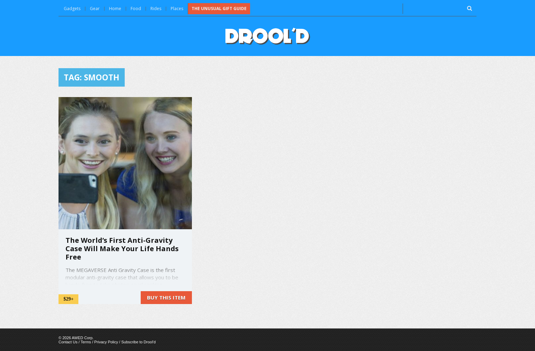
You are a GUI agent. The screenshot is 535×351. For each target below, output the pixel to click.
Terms (85, 342)
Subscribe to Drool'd (138, 342)
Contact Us (68, 342)
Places (177, 8)
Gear (95, 8)
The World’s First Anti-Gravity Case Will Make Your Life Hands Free (122, 249)
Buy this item (166, 297)
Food (136, 8)
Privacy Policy (106, 342)
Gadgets (72, 8)
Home (115, 8)
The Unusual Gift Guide (219, 8)
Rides (155, 8)
